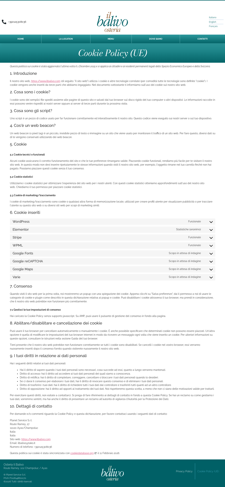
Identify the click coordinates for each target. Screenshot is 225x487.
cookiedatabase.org (82, 453)
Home (20, 39)
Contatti (202, 39)
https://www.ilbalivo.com (45, 81)
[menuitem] (213, 17)
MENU (111, 39)
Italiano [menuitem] (212, 17)
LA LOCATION (66, 39)
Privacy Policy (184, 471)
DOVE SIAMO (155, 39)
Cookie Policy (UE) (208, 471)
